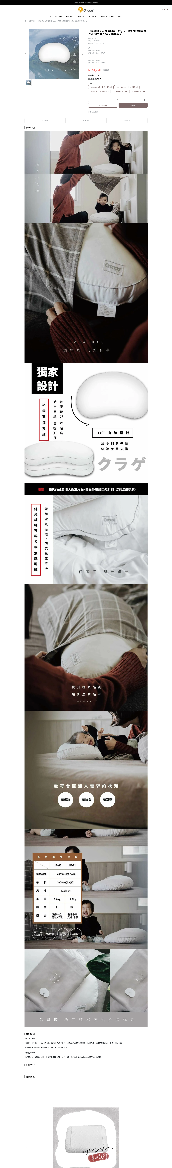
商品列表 (58, 16)
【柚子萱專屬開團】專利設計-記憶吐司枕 (41, 1109)
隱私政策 (56, 1147)
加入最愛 (93, 112)
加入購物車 (103, 105)
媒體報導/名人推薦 (107, 16)
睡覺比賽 (81, 16)
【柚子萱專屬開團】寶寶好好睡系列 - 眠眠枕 (71, 1109)
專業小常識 (92, 16)
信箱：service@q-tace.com (34, 1140)
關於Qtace (69, 16)
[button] (82, 53)
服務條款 (56, 1150)
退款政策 (56, 1143)
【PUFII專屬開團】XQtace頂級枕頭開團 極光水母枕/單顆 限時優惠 (101, 1109)
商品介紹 (45, 120)
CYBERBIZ (75, 1162)
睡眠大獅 (121, 16)
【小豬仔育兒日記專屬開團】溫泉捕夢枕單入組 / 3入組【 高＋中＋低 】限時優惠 (131, 1109)
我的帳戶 (56, 1140)
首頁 (49, 16)
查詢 (54, 1133)
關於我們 (56, 1137)
